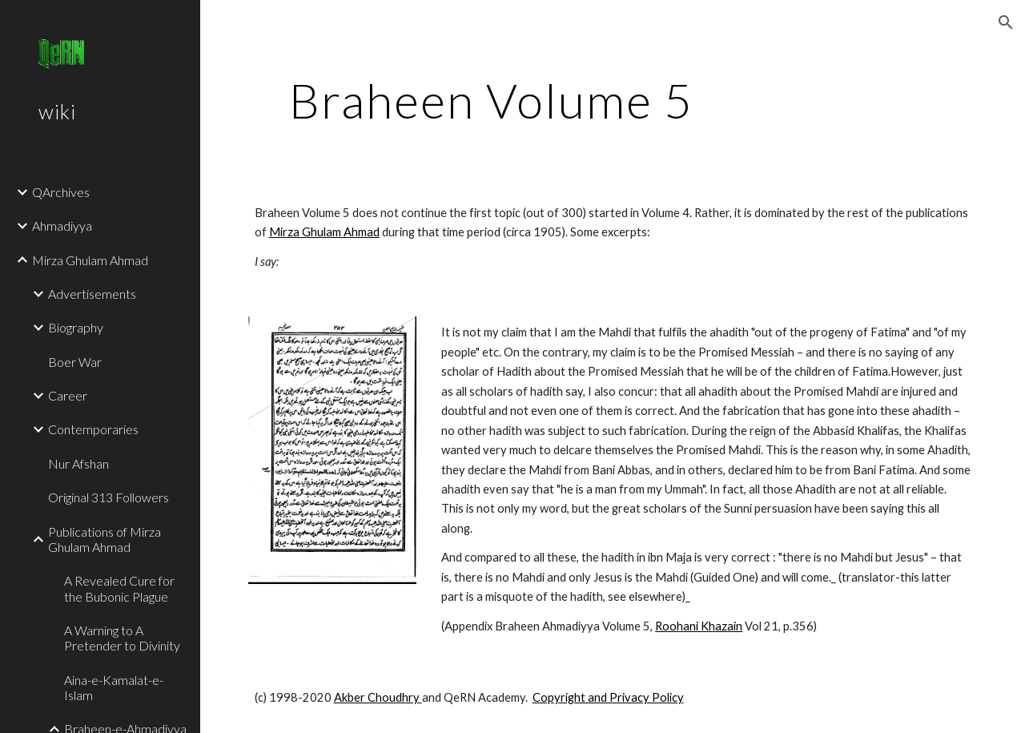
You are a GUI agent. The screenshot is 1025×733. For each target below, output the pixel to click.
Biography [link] (75, 327)
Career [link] (67, 395)
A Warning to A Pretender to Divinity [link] (122, 637)
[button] (1006, 22)
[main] (491, 100)
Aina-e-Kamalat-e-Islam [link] (113, 687)
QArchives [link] (61, 191)
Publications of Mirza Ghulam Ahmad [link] (104, 539)
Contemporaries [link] (93, 429)
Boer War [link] (75, 361)
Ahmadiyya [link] (62, 225)
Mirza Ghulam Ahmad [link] (90, 260)
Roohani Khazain (698, 626)
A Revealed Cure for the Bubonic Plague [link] (119, 588)
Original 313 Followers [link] (108, 497)
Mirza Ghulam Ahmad (324, 232)
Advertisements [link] (92, 293)
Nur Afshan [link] (78, 463)
